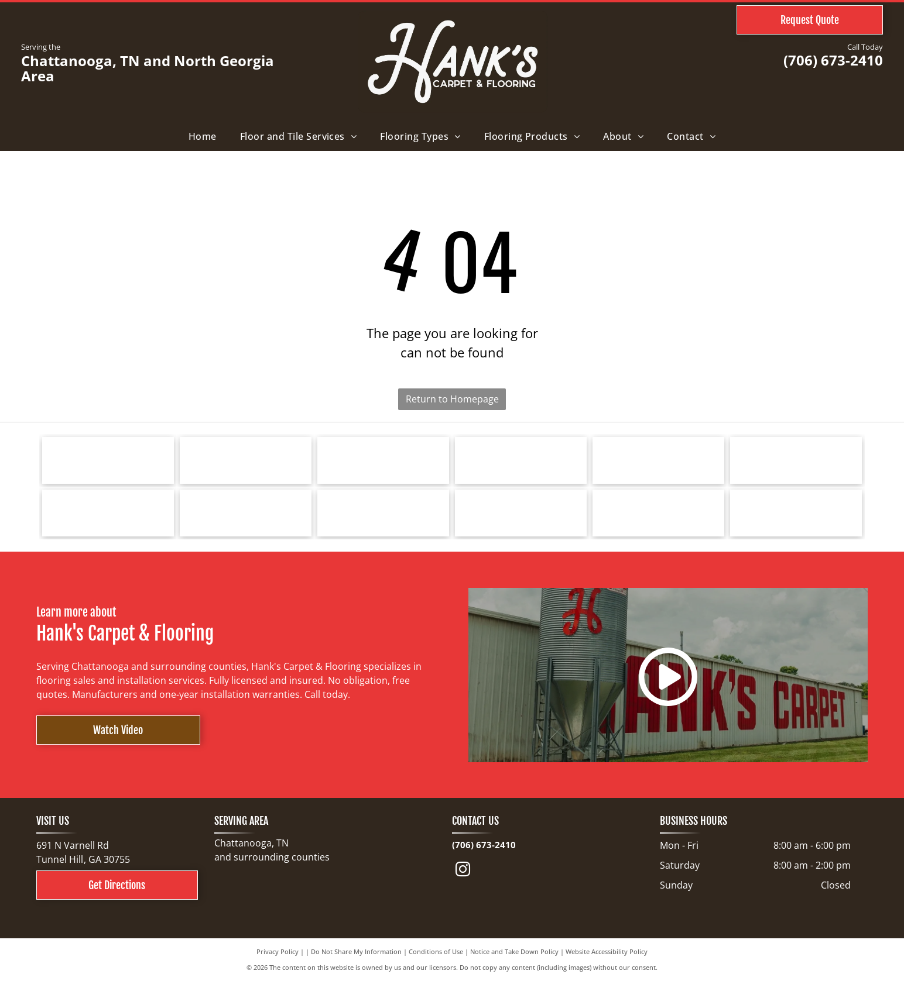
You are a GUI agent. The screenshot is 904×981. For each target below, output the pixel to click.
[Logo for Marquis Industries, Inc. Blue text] (796, 460)
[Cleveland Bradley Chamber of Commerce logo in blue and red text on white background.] (521, 513)
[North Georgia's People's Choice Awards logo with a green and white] (796, 513)
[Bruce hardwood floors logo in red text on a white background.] (245, 460)
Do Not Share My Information (356, 951)
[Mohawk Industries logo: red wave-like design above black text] (658, 460)
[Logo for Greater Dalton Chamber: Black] (245, 513)
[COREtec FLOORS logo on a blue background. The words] (383, 513)
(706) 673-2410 (833, 60)
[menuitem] (202, 136)
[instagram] (463, 871)
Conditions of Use (436, 951)
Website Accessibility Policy (607, 951)
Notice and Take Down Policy (514, 951)
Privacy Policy (277, 951)
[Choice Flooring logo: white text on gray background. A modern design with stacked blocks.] (658, 513)
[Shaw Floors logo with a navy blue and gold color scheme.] (521, 460)
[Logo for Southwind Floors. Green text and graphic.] (383, 460)
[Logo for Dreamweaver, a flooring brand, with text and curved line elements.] (108, 513)
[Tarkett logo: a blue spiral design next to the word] (108, 460)
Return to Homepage (452, 399)
